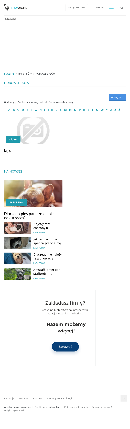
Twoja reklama (76, 7)
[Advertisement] (65, 45)
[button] (122, 6)
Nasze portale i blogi (59, 398)
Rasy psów (16, 202)
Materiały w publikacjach (76, 407)
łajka (13, 139)
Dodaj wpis (117, 97)
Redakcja (9, 398)
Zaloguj (99, 7)
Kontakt (37, 398)
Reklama (23, 398)
